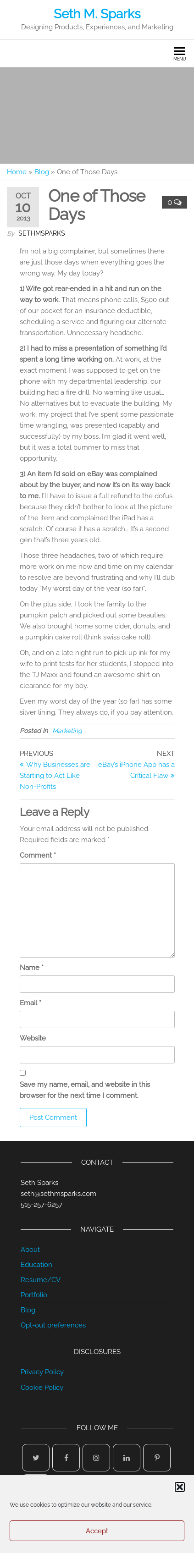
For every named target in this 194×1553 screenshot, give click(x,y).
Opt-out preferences (53, 1325)
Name (32, 968)
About (30, 1249)
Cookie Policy (42, 1387)
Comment (38, 855)
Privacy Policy (42, 1372)
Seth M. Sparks (97, 14)
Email (30, 1003)
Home (17, 172)
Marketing (67, 730)
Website (33, 1038)
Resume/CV (41, 1280)
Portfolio (34, 1295)
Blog (41, 172)
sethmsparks (41, 233)
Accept (97, 1531)
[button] (179, 1487)
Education (36, 1265)
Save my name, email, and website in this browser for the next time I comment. (85, 1090)
